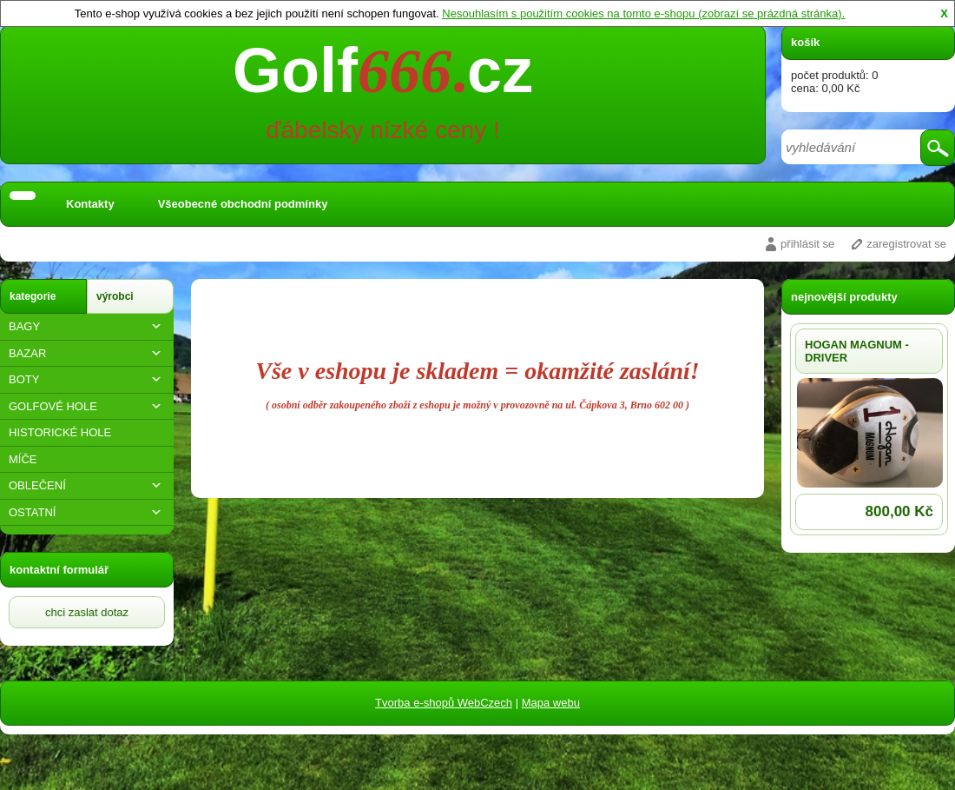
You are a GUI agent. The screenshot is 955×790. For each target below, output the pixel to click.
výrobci (115, 296)
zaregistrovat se (906, 243)
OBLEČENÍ (87, 485)
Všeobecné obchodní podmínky (243, 203)
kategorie (33, 296)
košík (805, 42)
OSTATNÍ (87, 512)
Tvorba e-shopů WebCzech (443, 702)
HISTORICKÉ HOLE (60, 432)
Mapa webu (551, 702)
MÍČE (23, 459)
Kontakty (90, 203)
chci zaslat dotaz (86, 612)
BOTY (87, 379)
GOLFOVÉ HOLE (87, 406)
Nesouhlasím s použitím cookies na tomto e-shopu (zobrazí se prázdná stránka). (643, 13)
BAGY (87, 326)
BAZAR (87, 353)
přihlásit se (807, 243)
